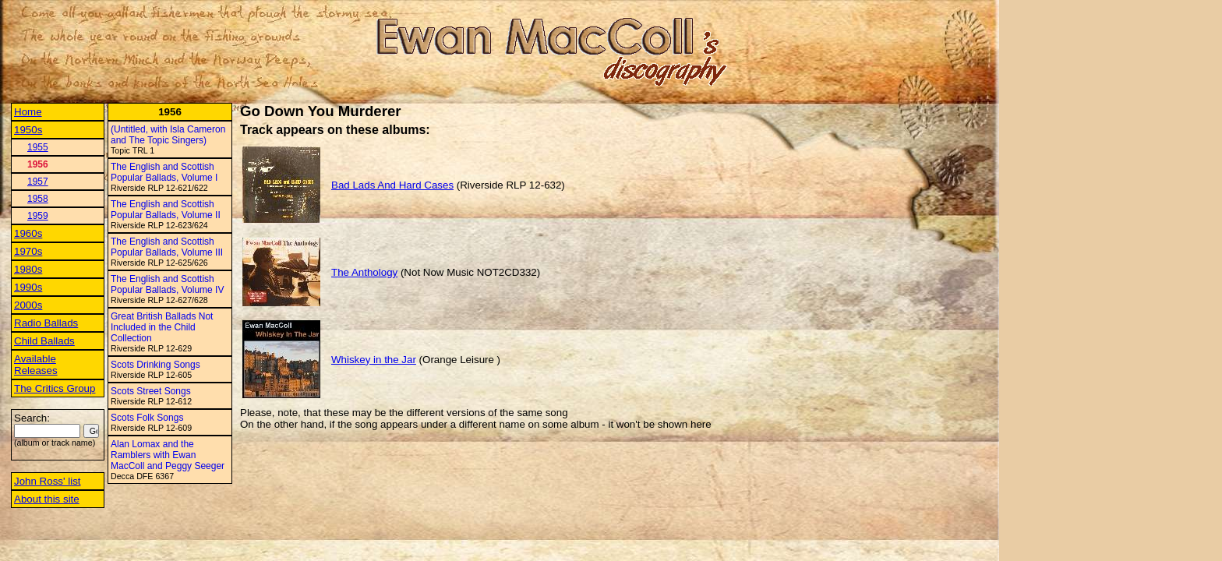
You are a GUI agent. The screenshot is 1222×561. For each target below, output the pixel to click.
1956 (37, 164)
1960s (28, 233)
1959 (37, 215)
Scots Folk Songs (147, 417)
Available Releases (36, 364)
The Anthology (364, 272)
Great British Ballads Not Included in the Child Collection (162, 327)
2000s (28, 305)
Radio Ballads (46, 323)
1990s (28, 287)
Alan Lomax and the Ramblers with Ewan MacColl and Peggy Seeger (167, 455)
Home (28, 112)
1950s (28, 130)
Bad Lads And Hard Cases (392, 185)
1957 (37, 181)
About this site (46, 499)
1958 (37, 198)
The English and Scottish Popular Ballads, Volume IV (167, 284)
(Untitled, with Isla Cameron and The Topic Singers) (168, 135)
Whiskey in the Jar (373, 359)
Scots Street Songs (151, 391)
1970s (28, 251)
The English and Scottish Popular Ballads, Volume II (166, 210)
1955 (37, 147)
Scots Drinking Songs (155, 364)
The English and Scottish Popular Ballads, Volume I (164, 172)
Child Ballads (44, 341)
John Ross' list (47, 481)
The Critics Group (54, 388)
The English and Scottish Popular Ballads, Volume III (167, 247)
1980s (28, 269)
